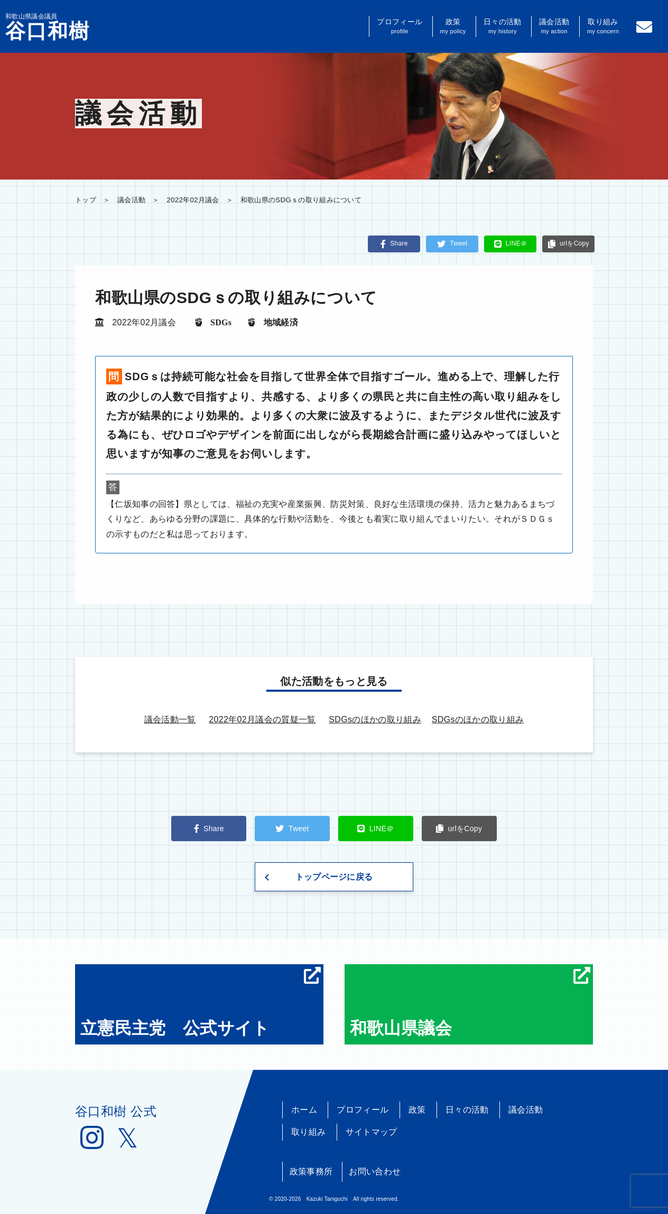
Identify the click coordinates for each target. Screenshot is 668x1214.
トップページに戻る (334, 876)
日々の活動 (502, 26)
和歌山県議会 (470, 1002)
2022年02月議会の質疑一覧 (262, 719)
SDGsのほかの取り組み (375, 719)
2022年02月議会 (192, 200)
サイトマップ (371, 1131)
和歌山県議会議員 (47, 27)
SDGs (220, 322)
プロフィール (399, 26)
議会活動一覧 (170, 719)
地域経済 (281, 322)
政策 (453, 26)
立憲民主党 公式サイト (200, 1002)
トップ (85, 200)
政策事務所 (311, 1171)
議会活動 (554, 26)
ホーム (304, 1109)
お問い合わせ (375, 1171)
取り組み (603, 26)
